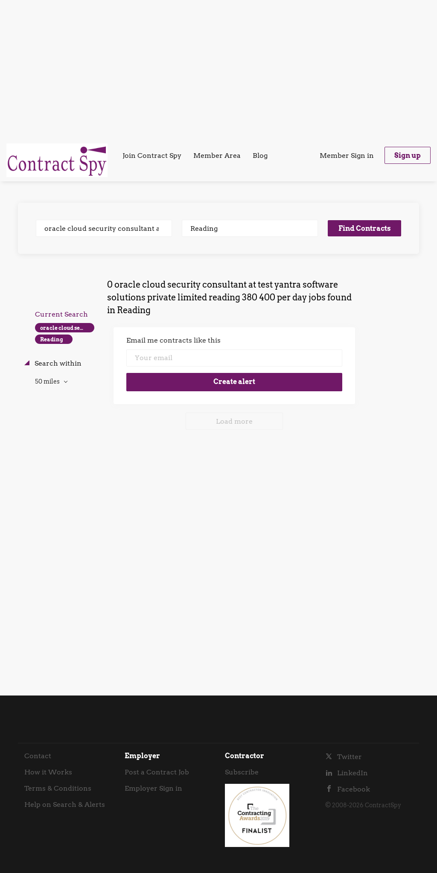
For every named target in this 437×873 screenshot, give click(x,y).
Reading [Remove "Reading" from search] (51, 339)
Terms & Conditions (57, 788)
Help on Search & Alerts (64, 804)
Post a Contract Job (157, 772)
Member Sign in (347, 155)
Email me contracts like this (173, 340)
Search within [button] (57, 363)
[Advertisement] (218, 68)
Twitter (349, 757)
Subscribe (242, 772)
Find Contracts (364, 228)
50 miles (48, 381)
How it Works (48, 772)
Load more (234, 421)
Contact (37, 756)
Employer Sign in (153, 788)
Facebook (353, 789)
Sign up (407, 155)
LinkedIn (352, 773)
